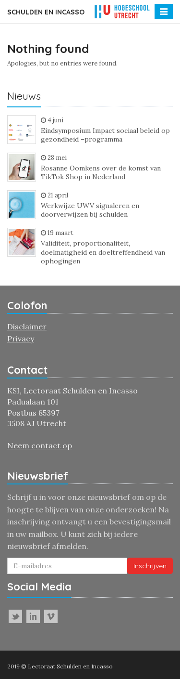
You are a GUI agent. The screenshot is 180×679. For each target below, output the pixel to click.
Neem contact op (39, 445)
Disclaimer (27, 326)
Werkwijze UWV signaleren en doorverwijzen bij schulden (90, 210)
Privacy (20, 338)
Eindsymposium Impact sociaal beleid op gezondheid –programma (105, 135)
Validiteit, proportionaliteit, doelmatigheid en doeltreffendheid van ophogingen (103, 252)
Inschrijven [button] (150, 565)
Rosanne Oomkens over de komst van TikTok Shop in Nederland (101, 173)
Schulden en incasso (45, 12)
